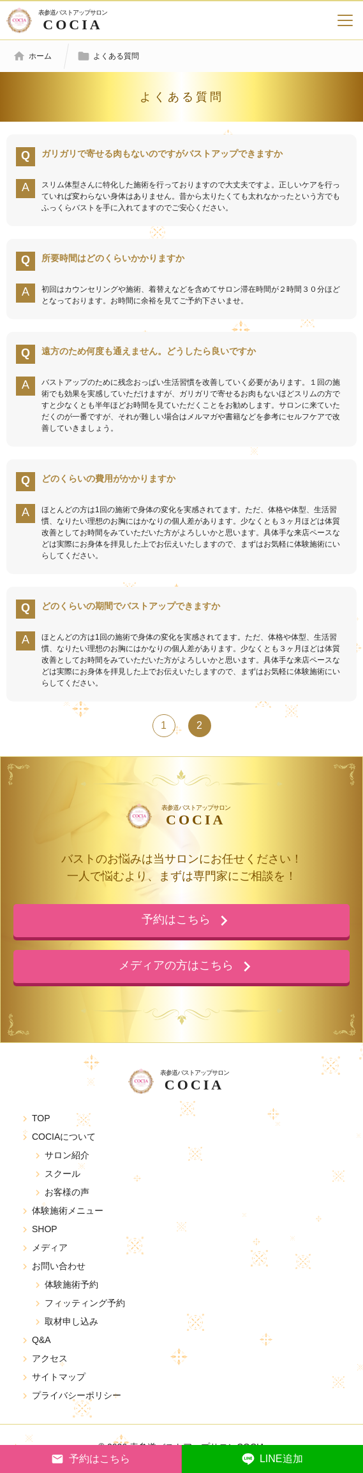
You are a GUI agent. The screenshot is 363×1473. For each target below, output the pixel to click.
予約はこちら (90, 1459)
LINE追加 (272, 1459)
